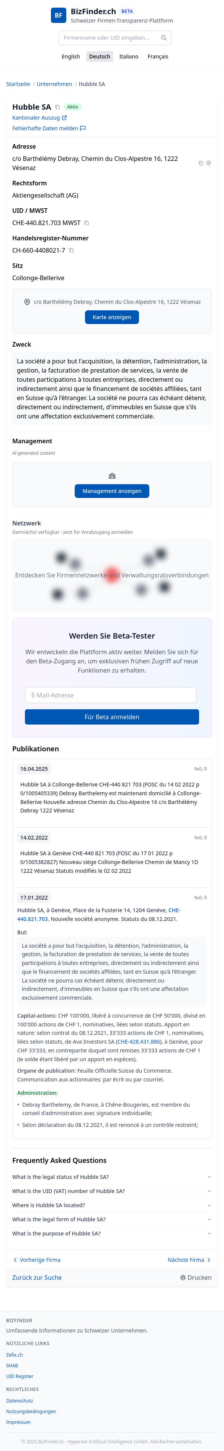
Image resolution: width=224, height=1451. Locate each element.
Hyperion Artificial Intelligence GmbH (108, 1441)
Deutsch (99, 56)
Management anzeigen (111, 490)
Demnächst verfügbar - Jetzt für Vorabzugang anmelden (72, 532)
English (71, 56)
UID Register (19, 1376)
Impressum (18, 1422)
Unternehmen (54, 84)
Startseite (18, 84)
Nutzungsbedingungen (31, 1411)
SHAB (12, 1365)
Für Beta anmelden (112, 717)
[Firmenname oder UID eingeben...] (115, 38)
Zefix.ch (14, 1355)
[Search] (164, 38)
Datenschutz (19, 1400)
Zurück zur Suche (37, 1277)
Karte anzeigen (112, 317)
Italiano (129, 56)
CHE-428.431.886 (139, 1041)
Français (158, 56)
